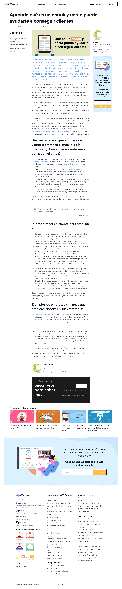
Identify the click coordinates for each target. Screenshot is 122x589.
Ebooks (31, 27)
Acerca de (81, 498)
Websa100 (38, 331)
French (86, 506)
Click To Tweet (82, 215)
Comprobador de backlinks (56, 498)
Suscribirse (81, 386)
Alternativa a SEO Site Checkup (58, 571)
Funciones (42, 4)
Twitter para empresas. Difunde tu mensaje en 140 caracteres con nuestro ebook (99, 428)
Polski (96, 509)
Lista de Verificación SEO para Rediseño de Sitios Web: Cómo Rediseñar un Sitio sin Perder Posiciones (92, 533)
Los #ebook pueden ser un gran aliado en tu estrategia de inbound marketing (59, 210)
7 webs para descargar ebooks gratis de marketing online (46, 426)
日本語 (86, 509)
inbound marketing (41, 162)
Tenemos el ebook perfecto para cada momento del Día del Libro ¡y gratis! (74, 428)
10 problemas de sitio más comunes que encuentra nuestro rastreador (92, 520)
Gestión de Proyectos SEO (56, 555)
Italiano (80, 509)
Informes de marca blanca (56, 526)
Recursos (62, 4)
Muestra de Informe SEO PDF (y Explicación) (89, 525)
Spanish (80, 506)
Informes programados (55, 553)
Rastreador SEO (52, 523)
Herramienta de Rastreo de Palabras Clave (59, 513)
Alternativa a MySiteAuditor (56, 566)
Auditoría (102, 106)
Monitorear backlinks (54, 517)
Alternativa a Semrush (54, 568)
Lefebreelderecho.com (43, 315)
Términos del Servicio (68, 585)
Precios (52, 4)
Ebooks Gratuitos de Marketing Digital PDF (20, 426)
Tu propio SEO (52, 544)
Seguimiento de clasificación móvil (59, 550)
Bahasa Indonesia (95, 506)
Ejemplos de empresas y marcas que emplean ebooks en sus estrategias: (18, 50)
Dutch (91, 509)
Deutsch (100, 503)
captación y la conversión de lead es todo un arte (67, 169)
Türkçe (94, 511)
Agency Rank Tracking (54, 536)
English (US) (86, 503)
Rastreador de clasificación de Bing (59, 541)
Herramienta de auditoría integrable (59, 503)
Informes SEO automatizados (57, 539)
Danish (94, 503)
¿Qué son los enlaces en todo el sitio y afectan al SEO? (91, 539)
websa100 (21, 27)
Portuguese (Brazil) (84, 511)
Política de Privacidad (53, 585)
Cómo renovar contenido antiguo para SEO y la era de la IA (91, 550)
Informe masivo (52, 501)
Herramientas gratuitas (54, 547)
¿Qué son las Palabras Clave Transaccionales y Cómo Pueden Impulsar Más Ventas (89, 558)
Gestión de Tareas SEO (54, 558)
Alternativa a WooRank (55, 574)
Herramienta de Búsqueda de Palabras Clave (60, 507)
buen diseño (50, 288)
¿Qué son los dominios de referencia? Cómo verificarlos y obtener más (91, 545)
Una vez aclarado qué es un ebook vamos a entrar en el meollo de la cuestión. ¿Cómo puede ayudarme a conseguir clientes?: (19, 39)
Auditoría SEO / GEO (54, 520)
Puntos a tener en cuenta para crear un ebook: (18, 45)
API (48, 528)
